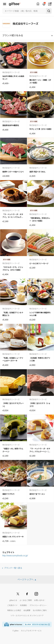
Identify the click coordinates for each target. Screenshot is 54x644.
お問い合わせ (39, 600)
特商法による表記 (14, 610)
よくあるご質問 (26, 600)
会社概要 (26, 610)
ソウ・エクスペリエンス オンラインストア (27, 616)
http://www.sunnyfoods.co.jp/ (15, 555)
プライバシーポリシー (38, 605)
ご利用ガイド (12, 605)
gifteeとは (13, 600)
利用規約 (23, 605)
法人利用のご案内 (40, 610)
